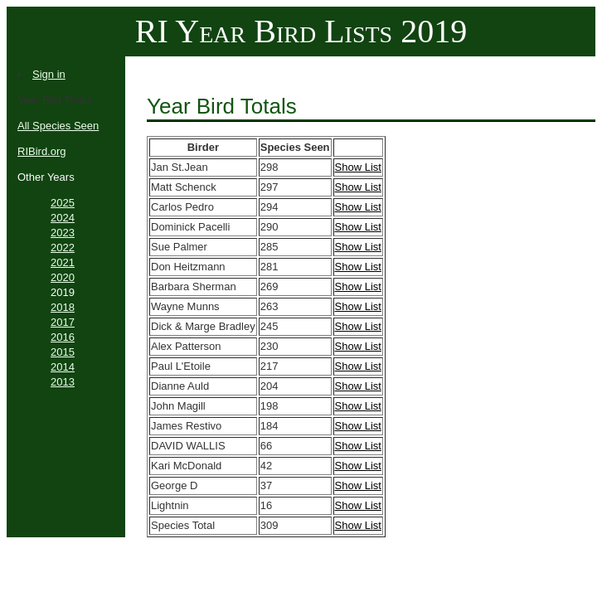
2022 (63, 247)
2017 (63, 322)
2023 (63, 232)
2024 (63, 217)
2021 (63, 262)
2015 (63, 352)
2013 (63, 382)
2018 (63, 307)
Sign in (49, 74)
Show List (358, 167)
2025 (63, 203)
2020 (63, 277)
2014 (63, 367)
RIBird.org (41, 151)
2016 (63, 337)
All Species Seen (58, 125)
